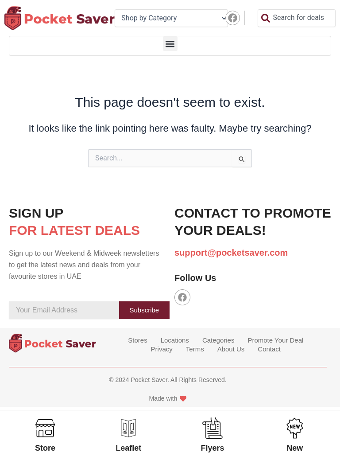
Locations (175, 340)
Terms (195, 349)
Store (45, 448)
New (294, 448)
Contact (269, 349)
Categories (218, 340)
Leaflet (128, 448)
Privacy (162, 349)
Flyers (212, 448)
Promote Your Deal (275, 340)
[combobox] (297, 18)
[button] (170, 43)
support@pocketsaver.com (231, 252)
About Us (231, 349)
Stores (137, 340)
